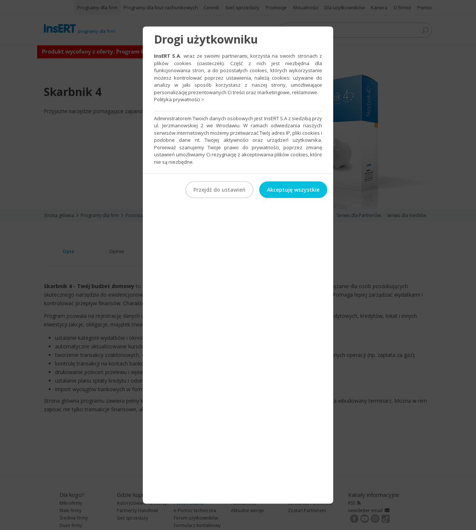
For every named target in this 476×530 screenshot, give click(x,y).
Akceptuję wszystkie (293, 189)
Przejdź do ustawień (219, 189)
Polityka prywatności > (179, 99)
